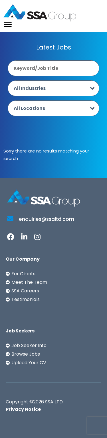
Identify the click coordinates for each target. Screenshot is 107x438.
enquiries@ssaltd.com (40, 219)
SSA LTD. (54, 402)
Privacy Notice (23, 409)
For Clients (23, 273)
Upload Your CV (28, 362)
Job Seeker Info (29, 345)
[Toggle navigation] (7, 24)
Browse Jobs (25, 354)
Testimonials (25, 299)
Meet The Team (29, 282)
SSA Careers (25, 291)
